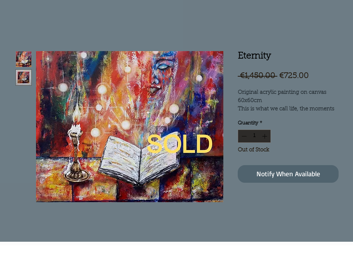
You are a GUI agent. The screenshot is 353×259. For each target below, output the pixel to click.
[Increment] (265, 136)
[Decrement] (243, 136)
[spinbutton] (254, 136)
